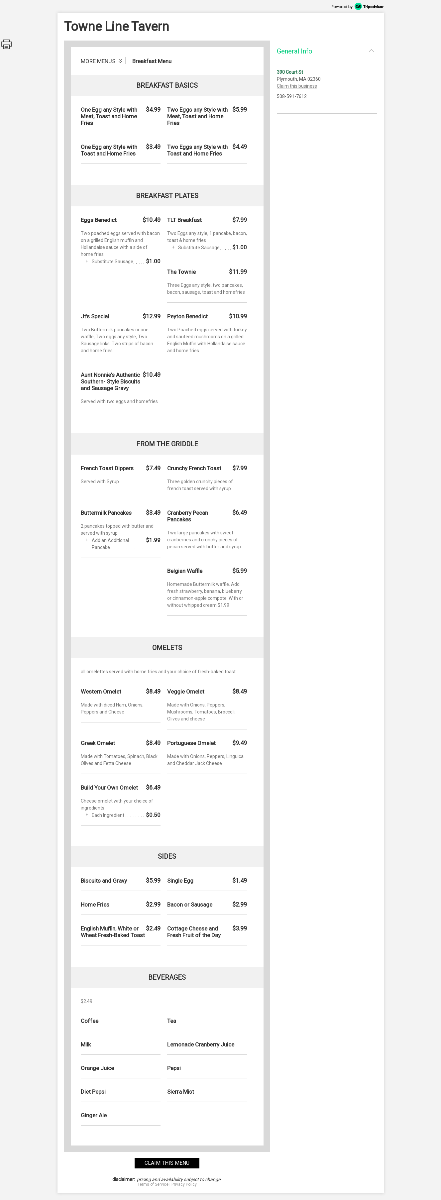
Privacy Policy (184, 1184)
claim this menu (167, 1163)
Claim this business (297, 86)
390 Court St (290, 72)
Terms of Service (153, 1184)
